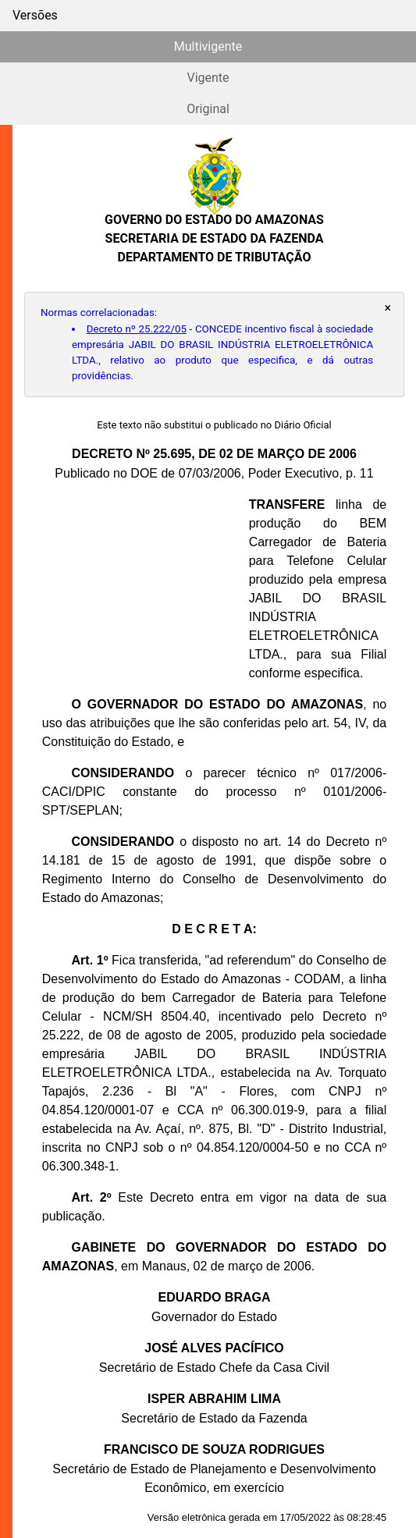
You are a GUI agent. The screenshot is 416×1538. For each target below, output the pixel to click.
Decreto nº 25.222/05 (137, 329)
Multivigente (208, 46)
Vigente (208, 77)
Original (208, 108)
